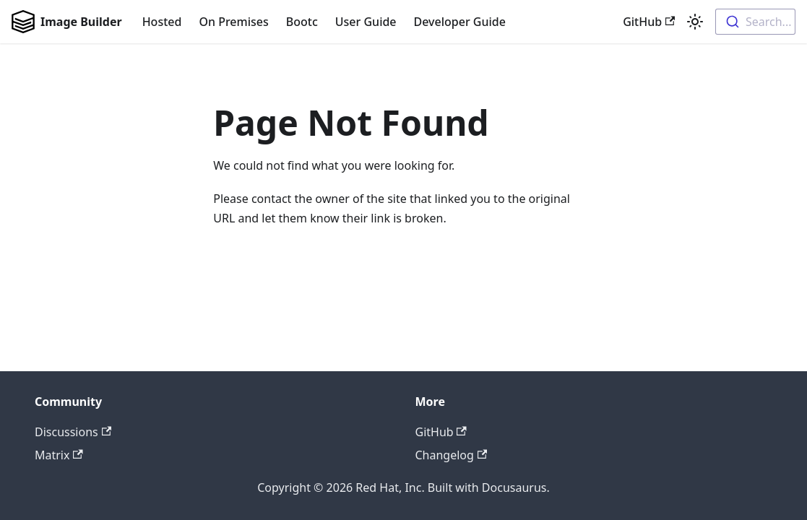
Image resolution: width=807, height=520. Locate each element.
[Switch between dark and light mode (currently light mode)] (695, 21)
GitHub (649, 22)
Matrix (59, 455)
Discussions (73, 432)
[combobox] (755, 22)
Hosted (162, 22)
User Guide (366, 22)
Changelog (451, 455)
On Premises (233, 22)
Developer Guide (460, 22)
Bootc (302, 22)
